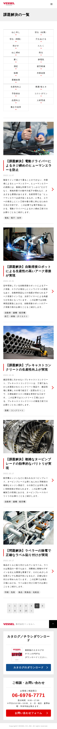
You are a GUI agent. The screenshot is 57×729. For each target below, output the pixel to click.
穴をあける (41, 39)
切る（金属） (41, 32)
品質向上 (16, 100)
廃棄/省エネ (41, 87)
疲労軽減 (41, 66)
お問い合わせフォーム (28, 713)
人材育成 (41, 100)
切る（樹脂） (16, 39)
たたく (41, 46)
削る (41, 52)
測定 (16, 66)
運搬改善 (16, 80)
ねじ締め (16, 52)
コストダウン (41, 93)
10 (26, 611)
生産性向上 (16, 87)
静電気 (41, 59)
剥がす (16, 46)
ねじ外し (16, 32)
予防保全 (16, 93)
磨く (16, 59)
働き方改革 (16, 107)
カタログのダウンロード (28, 667)
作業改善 (41, 73)
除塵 (16, 73)
